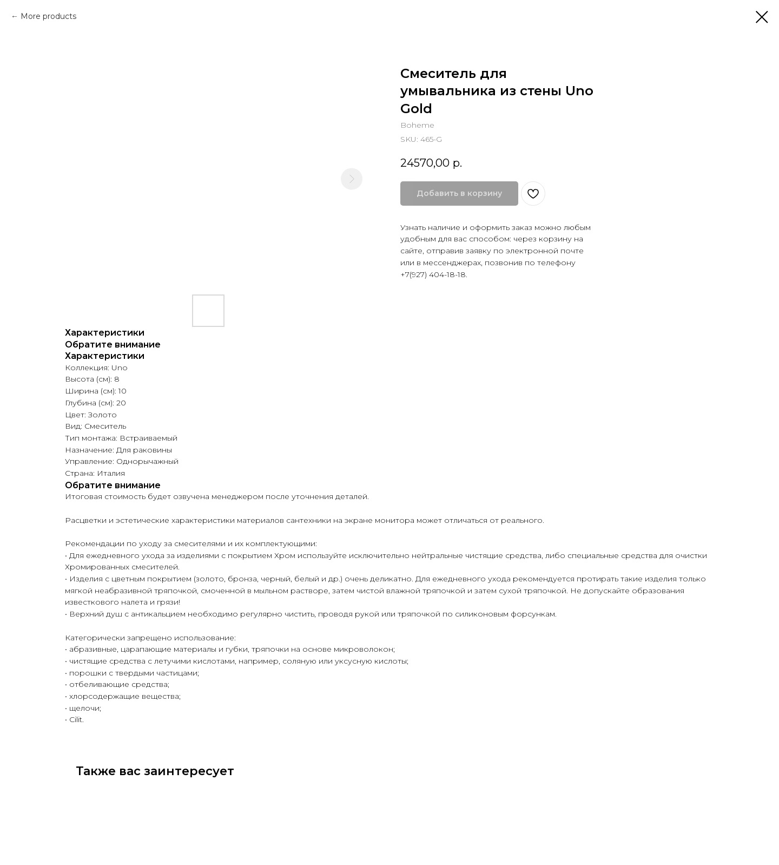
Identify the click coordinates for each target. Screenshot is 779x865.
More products (48, 16)
